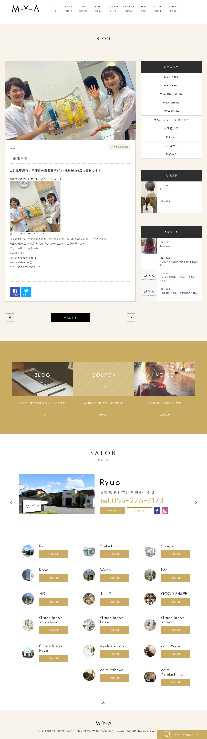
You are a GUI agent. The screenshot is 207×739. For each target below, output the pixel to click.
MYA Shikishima (171, 94)
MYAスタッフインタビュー (171, 119)
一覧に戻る (70, 317)
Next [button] (196, 502)
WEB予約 (112, 510)
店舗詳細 (139, 510)
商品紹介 (171, 154)
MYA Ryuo (171, 85)
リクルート (171, 145)
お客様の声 (171, 128)
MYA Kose (171, 76)
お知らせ (171, 137)
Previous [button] (11, 502)
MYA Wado (171, 111)
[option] (103, 494)
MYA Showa (171, 102)
